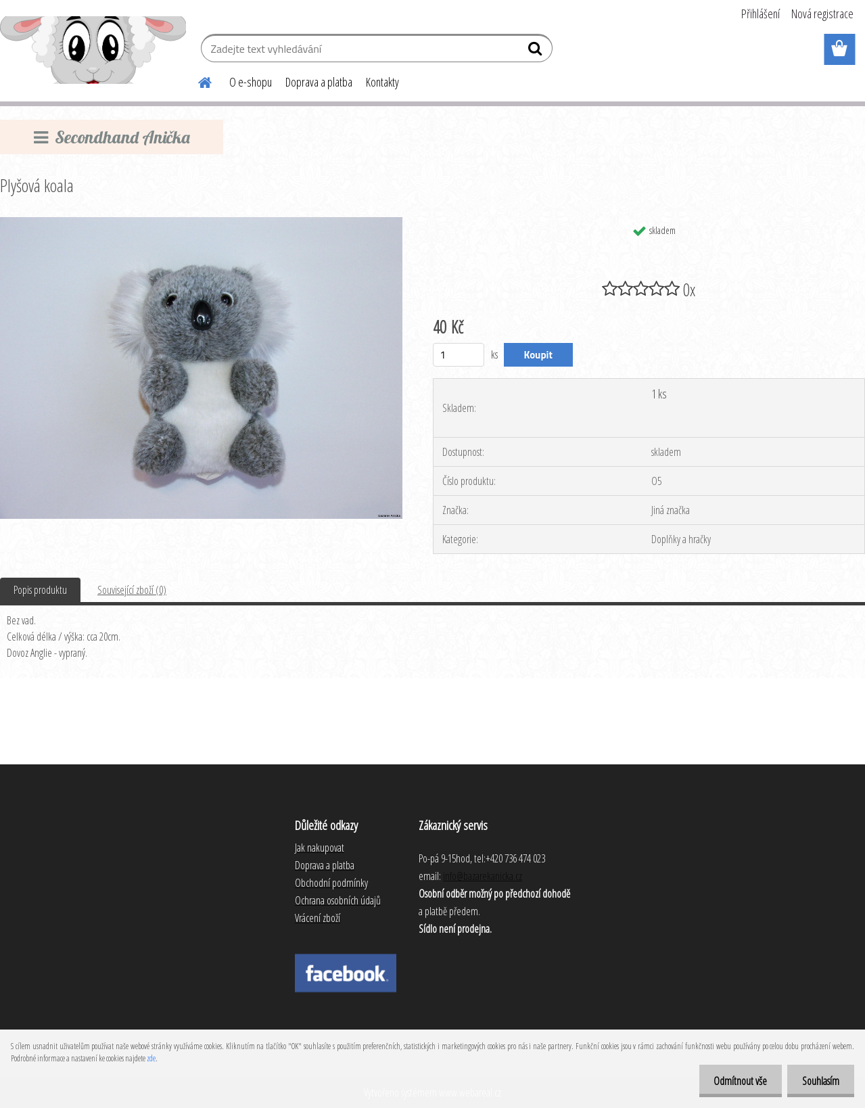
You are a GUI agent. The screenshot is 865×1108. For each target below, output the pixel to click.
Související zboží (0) (131, 589)
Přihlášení (760, 13)
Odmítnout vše (734, 1081)
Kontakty (382, 82)
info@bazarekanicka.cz (482, 876)
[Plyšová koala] (201, 222)
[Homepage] (197, 80)
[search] (536, 51)
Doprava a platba (318, 82)
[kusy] (459, 355)
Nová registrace (822, 13)
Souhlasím (818, 1081)
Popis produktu (40, 589)
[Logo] (93, 50)
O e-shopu (250, 82)
